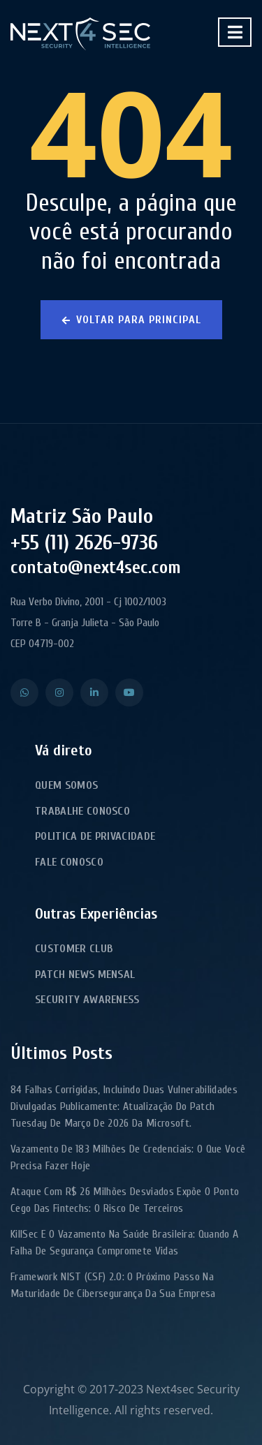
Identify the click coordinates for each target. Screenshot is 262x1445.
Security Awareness (87, 999)
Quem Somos (66, 785)
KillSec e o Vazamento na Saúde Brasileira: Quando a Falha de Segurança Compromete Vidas (124, 1242)
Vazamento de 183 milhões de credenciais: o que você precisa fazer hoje (127, 1157)
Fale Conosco (69, 862)
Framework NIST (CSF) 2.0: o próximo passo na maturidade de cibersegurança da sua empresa (113, 1285)
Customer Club (73, 948)
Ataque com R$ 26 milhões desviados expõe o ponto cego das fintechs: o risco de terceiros (124, 1200)
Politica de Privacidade (95, 836)
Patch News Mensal (85, 974)
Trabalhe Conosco (82, 811)
